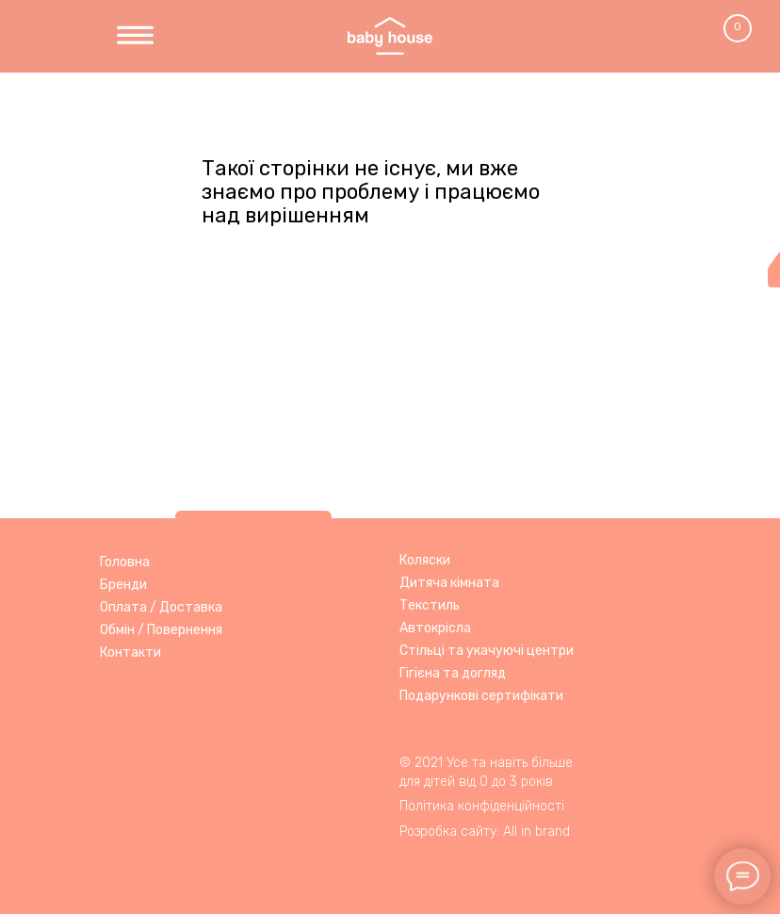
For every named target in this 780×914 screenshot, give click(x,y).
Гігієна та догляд (452, 673)
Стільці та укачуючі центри (486, 651)
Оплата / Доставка (161, 607)
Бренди (123, 585)
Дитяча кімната (449, 583)
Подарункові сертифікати (481, 696)
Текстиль (429, 605)
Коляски (424, 560)
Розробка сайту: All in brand (484, 832)
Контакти (130, 653)
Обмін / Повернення (161, 630)
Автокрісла (435, 628)
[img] (135, 36)
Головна (125, 562)
